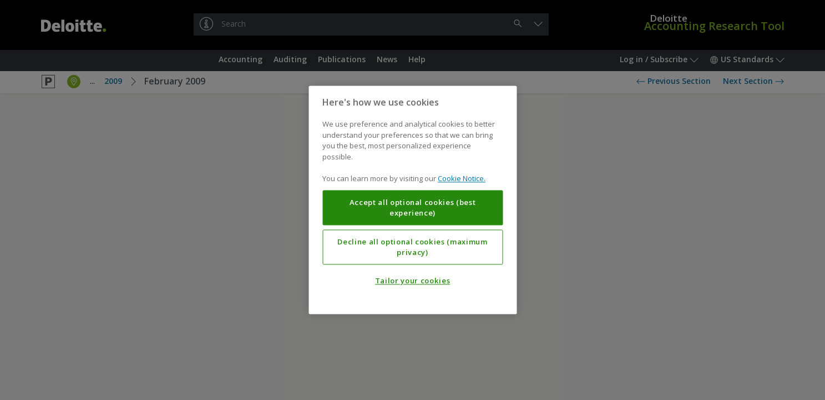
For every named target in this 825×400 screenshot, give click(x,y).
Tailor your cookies (412, 281)
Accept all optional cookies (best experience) (413, 208)
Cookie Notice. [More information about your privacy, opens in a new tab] (461, 179)
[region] (412, 200)
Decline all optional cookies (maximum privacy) (412, 247)
